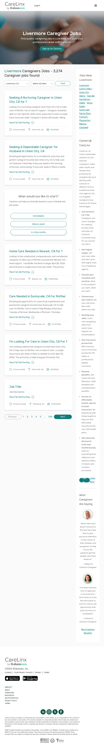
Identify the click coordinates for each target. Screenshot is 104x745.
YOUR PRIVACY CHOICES (23, 672)
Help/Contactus (11, 698)
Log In (37, 5)
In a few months (38, 232)
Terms (7, 703)
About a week (38, 224)
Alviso (90, 103)
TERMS (46, 672)
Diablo (82, 103)
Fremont (83, 117)
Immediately (38, 216)
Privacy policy (11, 701)
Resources (9, 695)
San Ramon (84, 99)
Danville (91, 96)
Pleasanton (84, 120)
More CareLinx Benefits (88, 631)
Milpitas (83, 124)
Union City (84, 92)
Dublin (82, 106)
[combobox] (6, 83)
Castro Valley (85, 89)
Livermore (84, 85)
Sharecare (9, 693)
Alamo (82, 96)
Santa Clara (85, 113)
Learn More (93, 480)
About (7, 690)
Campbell (83, 127)
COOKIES (8, 672)
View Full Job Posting (21, 122)
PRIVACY (38, 672)
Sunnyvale (84, 110)
